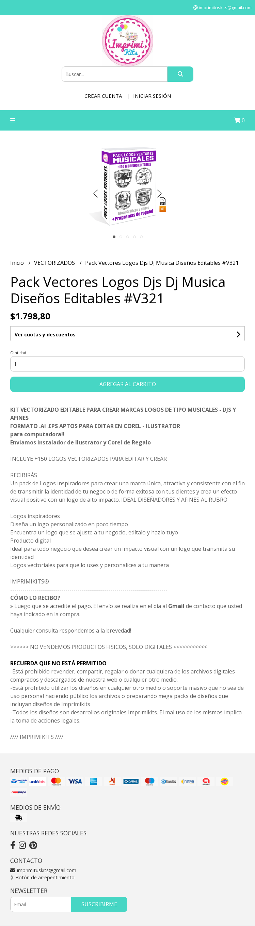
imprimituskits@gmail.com (43, 870)
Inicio (17, 263)
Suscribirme (99, 904)
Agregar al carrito (127, 384)
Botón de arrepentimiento (42, 877)
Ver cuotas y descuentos (45, 334)
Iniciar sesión (152, 95)
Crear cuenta (103, 95)
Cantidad (18, 352)
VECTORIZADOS (55, 263)
